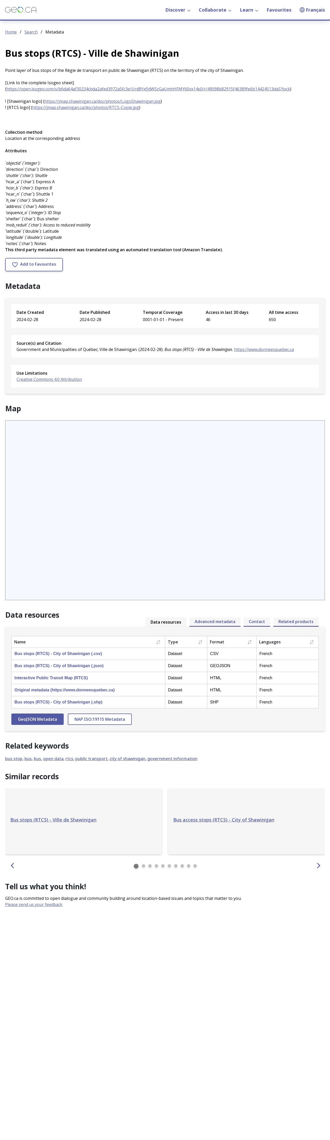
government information (172, 758)
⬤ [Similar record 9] (188, 865)
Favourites (279, 10)
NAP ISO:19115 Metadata (100, 719)
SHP (214, 702)
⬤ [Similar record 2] (143, 865)
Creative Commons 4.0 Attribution (49, 379)
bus (28, 758)
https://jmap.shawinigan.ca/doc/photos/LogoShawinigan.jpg (102, 101)
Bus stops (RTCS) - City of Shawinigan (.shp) (58, 702)
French (265, 653)
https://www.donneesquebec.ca (264, 349)
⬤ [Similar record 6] (169, 865)
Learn (249, 10)
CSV (214, 653)
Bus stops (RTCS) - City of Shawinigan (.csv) (58, 653)
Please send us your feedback (33, 904)
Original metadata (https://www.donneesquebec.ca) (64, 690)
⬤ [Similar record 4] (156, 865)
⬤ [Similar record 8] (182, 865)
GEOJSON (220, 666)
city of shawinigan (127, 758)
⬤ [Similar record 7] (175, 865)
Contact (257, 621)
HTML (215, 678)
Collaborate (215, 10)
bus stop (13, 758)
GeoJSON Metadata (37, 719)
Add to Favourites (34, 264)
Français (312, 10)
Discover (178, 10)
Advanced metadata (215, 621)
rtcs (69, 758)
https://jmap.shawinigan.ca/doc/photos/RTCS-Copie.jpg (85, 107)
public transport (91, 758)
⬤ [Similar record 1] (136, 865)
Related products (296, 621)
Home (11, 32)
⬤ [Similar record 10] (195, 865)
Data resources (166, 622)
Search (31, 32)
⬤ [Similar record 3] (150, 865)
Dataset (175, 653)
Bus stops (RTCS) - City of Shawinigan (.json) (59, 666)
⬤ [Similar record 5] (162, 865)
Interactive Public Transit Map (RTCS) (51, 678)
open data (53, 758)
